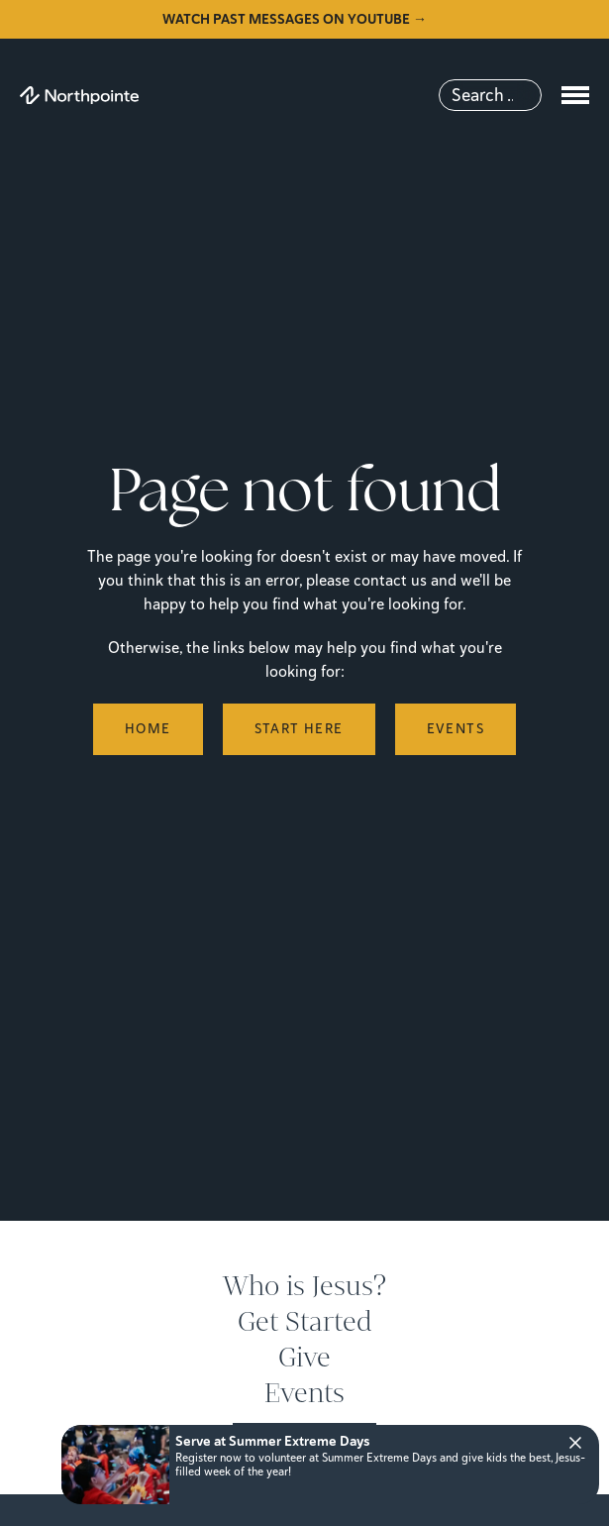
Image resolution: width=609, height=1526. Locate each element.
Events (304, 1393)
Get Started (305, 1322)
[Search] (490, 95)
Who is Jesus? (304, 1286)
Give (304, 1357)
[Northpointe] (79, 95)
